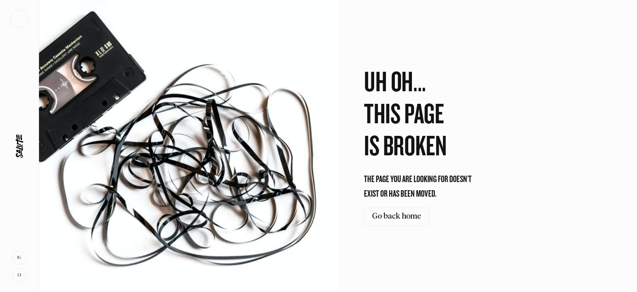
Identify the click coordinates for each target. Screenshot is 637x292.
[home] (19, 146)
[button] (19, 19)
